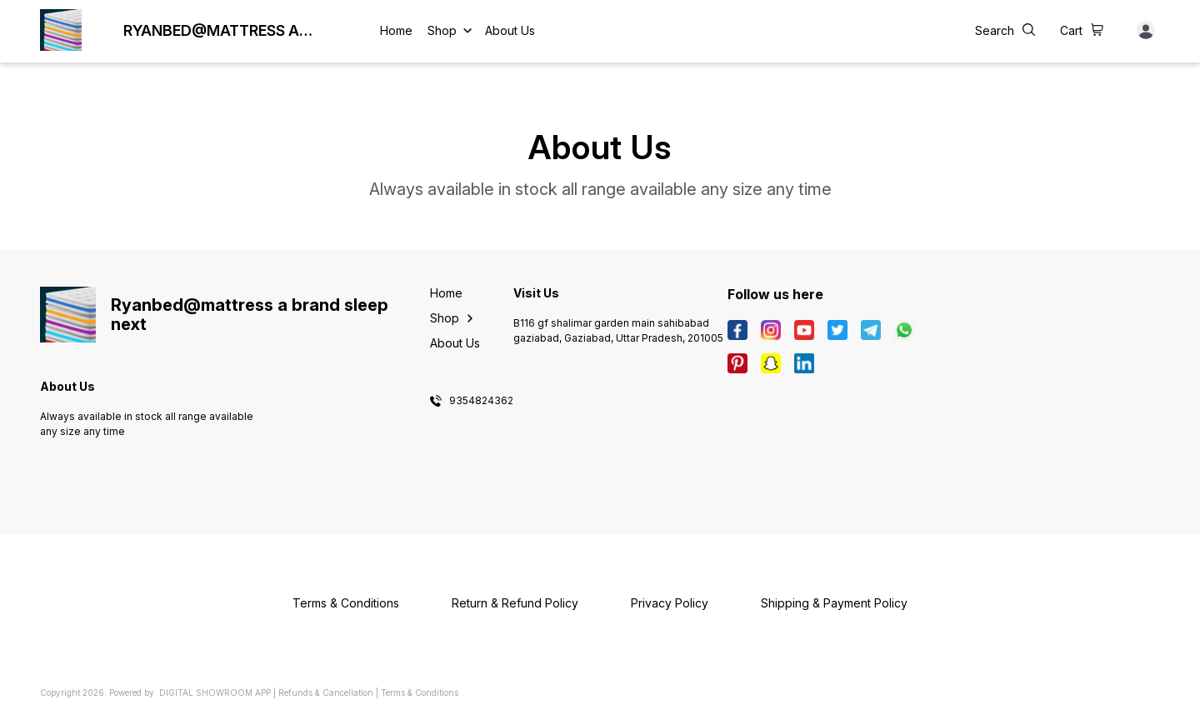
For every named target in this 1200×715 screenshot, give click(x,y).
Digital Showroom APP (215, 693)
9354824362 (481, 401)
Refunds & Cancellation (325, 693)
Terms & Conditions (419, 693)
